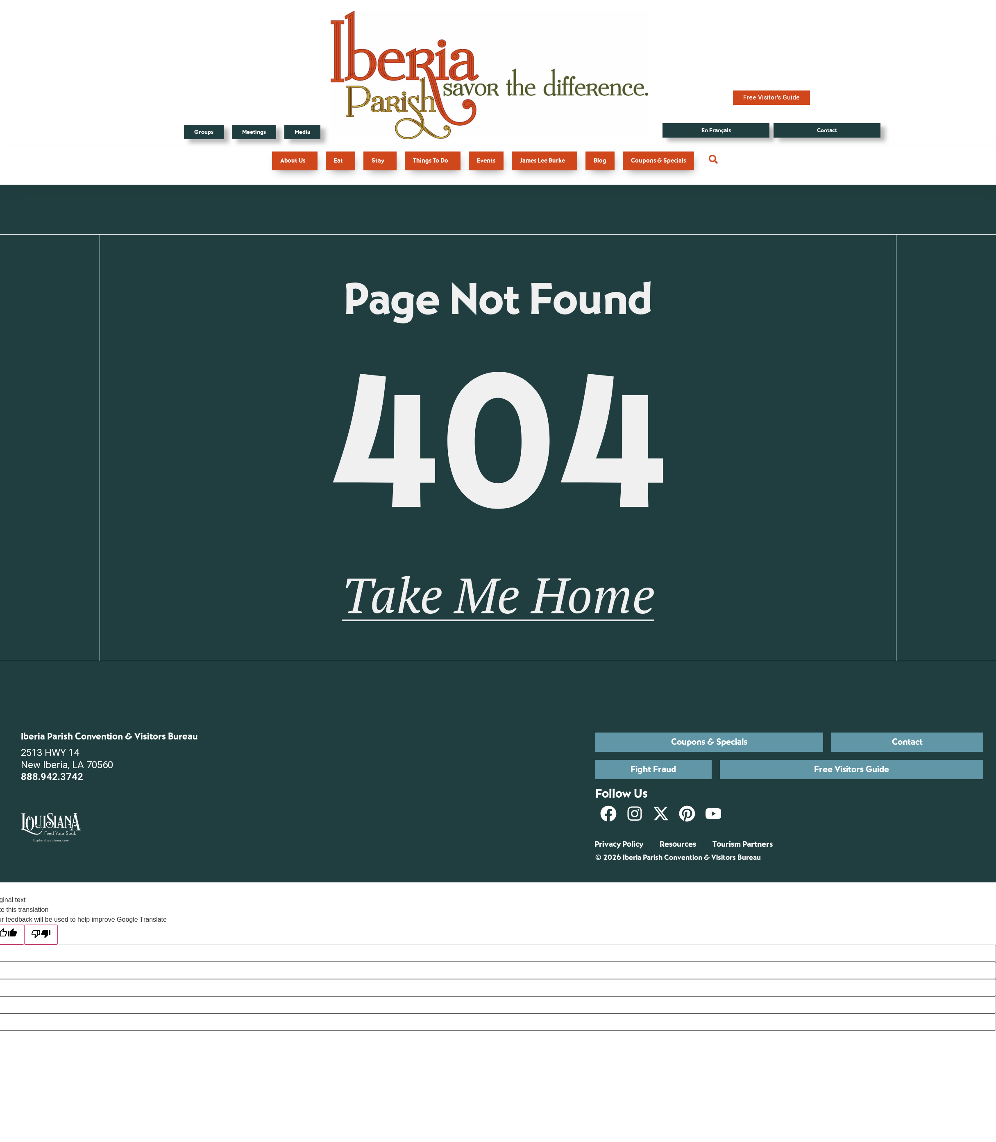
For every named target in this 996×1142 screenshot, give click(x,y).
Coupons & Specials (658, 160)
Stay (380, 160)
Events (486, 160)
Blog (600, 160)
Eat (340, 160)
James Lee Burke (544, 160)
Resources (678, 844)
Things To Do (432, 160)
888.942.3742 (52, 776)
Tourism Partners (742, 844)
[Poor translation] (41, 935)
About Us (294, 160)
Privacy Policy (618, 844)
